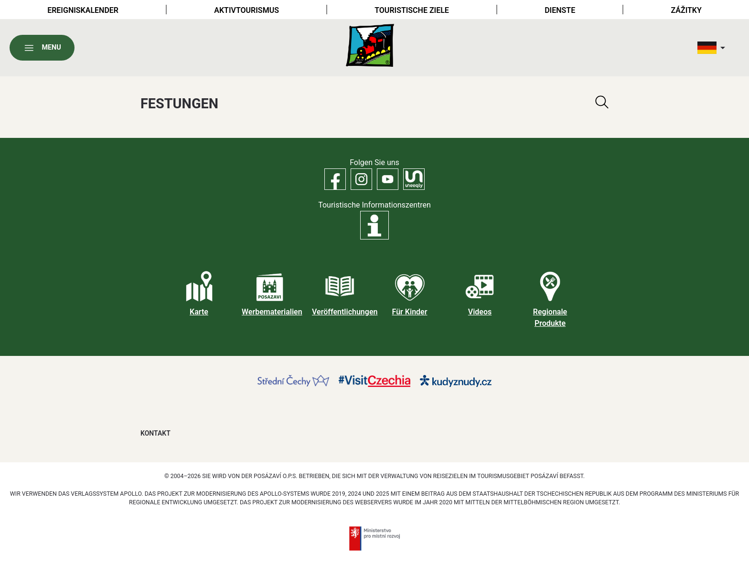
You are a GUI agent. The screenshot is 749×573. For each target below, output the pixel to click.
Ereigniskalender (82, 10)
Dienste (560, 10)
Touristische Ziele (411, 10)
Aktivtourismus (246, 10)
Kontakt (155, 433)
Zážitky (686, 10)
